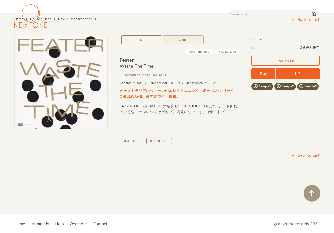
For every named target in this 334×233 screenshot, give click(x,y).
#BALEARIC (132, 174)
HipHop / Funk (108, 41)
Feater (127, 93)
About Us (40, 224)
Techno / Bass (69, 41)
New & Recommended (75, 52)
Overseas (78, 224)
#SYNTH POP (159, 174)
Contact (100, 224)
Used (236, 41)
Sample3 (308, 119)
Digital (260, 41)
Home (18, 52)
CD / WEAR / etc (202, 41)
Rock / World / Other (154, 41)
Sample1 (262, 119)
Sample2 (285, 119)
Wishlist (286, 94)
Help (59, 224)
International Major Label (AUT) (145, 108)
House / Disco (30, 41)
